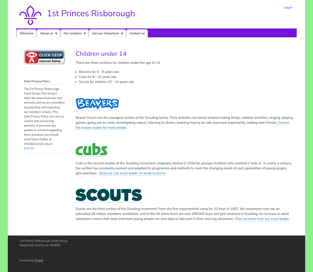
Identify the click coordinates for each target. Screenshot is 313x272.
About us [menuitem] (47, 34)
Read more (29, 148)
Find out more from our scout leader (262, 218)
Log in (288, 7)
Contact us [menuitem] (137, 33)
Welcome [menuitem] (26, 33)
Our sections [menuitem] (73, 34)
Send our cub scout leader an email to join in (132, 173)
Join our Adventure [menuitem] (106, 34)
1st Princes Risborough (91, 13)
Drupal (39, 260)
